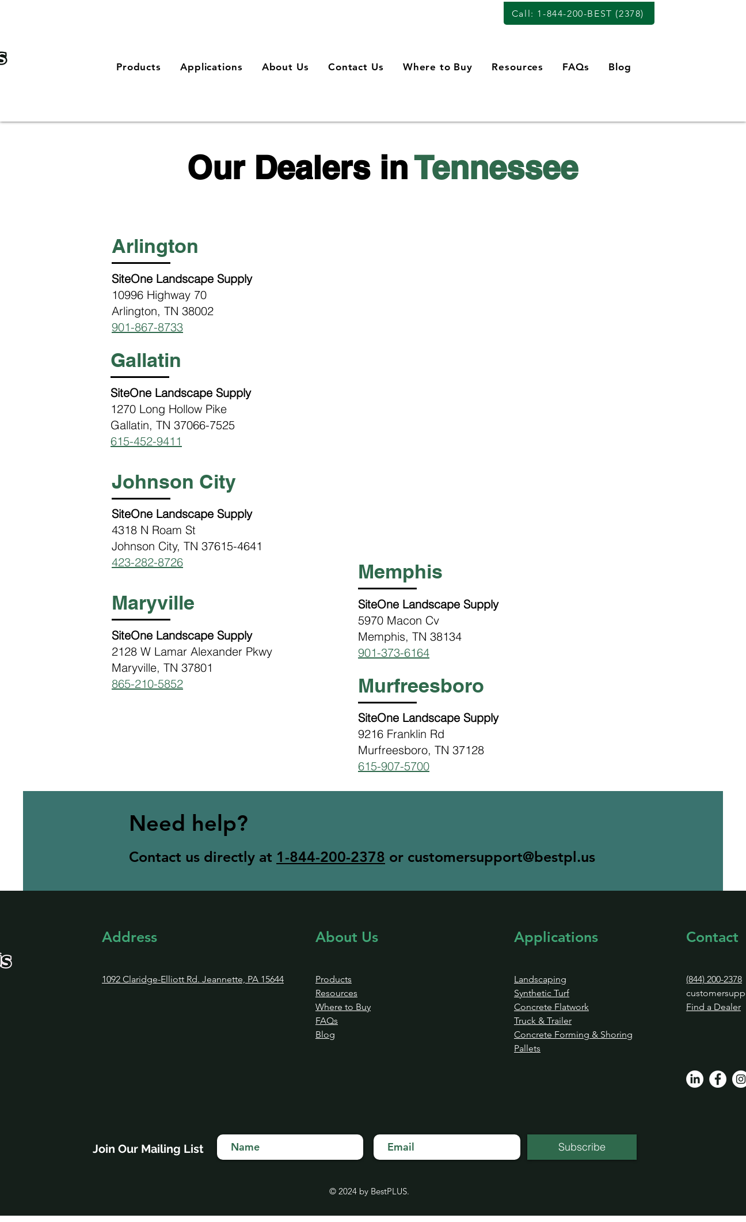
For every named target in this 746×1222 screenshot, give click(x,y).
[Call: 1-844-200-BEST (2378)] (579, 13)
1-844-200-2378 (330, 856)
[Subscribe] (582, 1147)
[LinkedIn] (694, 1079)
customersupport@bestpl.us (501, 856)
